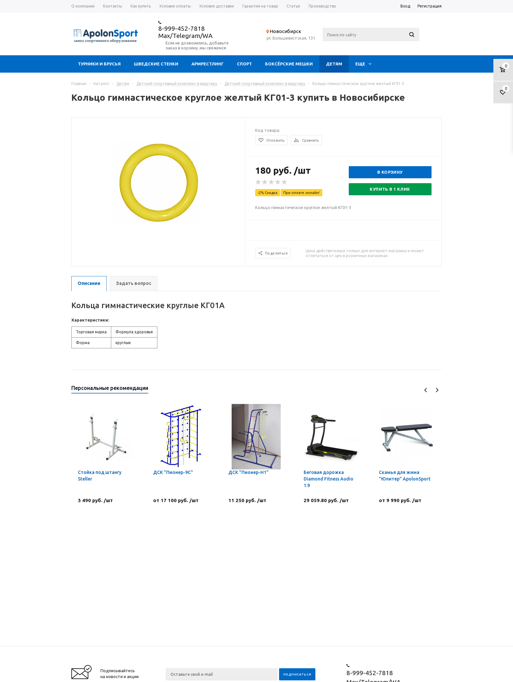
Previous (426, 390)
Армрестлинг (207, 63)
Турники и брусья (99, 63)
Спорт (244, 63)
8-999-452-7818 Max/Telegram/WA (185, 32)
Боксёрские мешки (289, 63)
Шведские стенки (156, 63)
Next (437, 390)
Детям (334, 63)
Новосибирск (285, 31)
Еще (363, 63)
